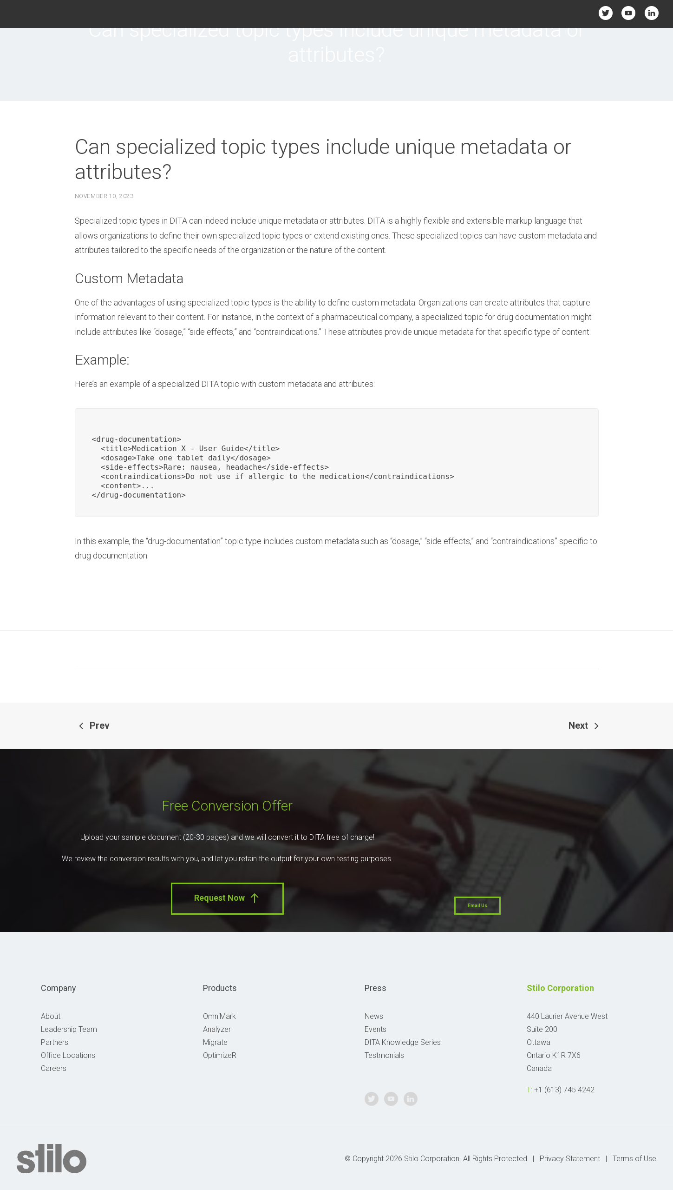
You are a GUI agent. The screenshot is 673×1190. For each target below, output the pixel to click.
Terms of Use (634, 1158)
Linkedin (651, 13)
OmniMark (219, 1016)
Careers (53, 1068)
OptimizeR (219, 1055)
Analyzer (217, 1029)
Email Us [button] (477, 905)
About (50, 1016)
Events (375, 1029)
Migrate (215, 1042)
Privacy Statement (570, 1158)
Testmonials (384, 1055)
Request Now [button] (227, 898)
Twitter (606, 13)
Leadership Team (69, 1029)
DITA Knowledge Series (403, 1042)
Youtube (629, 13)
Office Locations (68, 1055)
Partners (54, 1042)
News (374, 1016)
